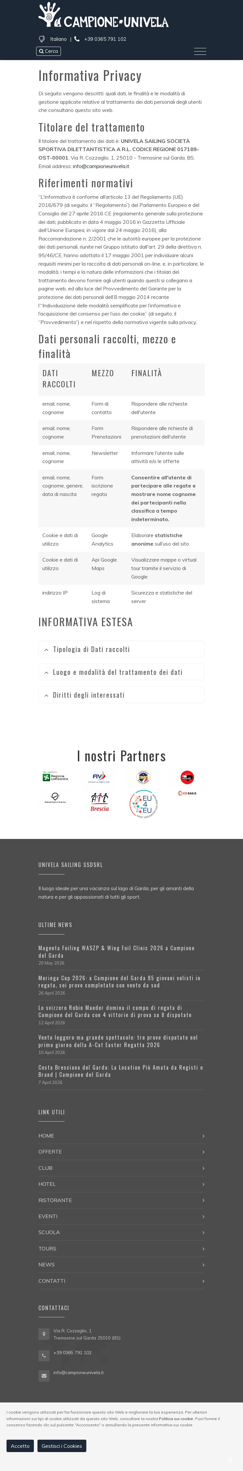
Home (46, 1135)
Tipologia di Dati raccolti (87, 649)
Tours (47, 1248)
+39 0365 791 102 (100, 39)
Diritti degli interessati (84, 695)
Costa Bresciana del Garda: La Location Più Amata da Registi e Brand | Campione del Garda (120, 1070)
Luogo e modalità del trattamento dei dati (113, 672)
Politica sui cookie (176, 1418)
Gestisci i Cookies (62, 1446)
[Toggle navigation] (200, 51)
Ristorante (55, 1200)
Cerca (48, 51)
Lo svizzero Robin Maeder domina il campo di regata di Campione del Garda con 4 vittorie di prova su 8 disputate (115, 1011)
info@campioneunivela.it (101, 166)
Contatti (51, 1280)
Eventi (47, 1216)
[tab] (121, 649)
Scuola (49, 1232)
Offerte (50, 1151)
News (46, 1264)
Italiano (58, 39)
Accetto (20, 1446)
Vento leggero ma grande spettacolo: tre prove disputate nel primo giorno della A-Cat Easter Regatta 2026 (118, 1040)
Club (45, 1168)
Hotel (47, 1184)
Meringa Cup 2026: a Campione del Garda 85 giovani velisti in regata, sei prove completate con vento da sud (119, 981)
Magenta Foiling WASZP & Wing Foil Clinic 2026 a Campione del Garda (116, 951)
